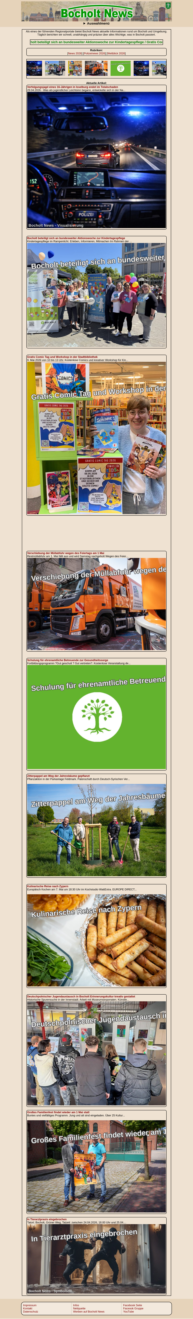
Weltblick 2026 (116, 53)
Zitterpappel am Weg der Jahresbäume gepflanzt (58, 775)
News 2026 (75, 53)
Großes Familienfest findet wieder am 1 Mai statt (58, 1112)
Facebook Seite (132, 1305)
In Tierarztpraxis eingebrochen (47, 1219)
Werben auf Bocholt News (88, 1311)
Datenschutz (30, 1311)
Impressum (29, 1305)
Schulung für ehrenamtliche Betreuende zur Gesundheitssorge (67, 660)
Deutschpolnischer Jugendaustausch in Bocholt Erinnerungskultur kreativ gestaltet (81, 996)
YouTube (128, 1311)
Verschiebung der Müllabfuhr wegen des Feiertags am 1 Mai (65, 553)
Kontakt (27, 1308)
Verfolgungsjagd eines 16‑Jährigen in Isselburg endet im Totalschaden (72, 87)
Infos (76, 1305)
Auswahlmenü (98, 23)
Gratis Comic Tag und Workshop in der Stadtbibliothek (62, 356)
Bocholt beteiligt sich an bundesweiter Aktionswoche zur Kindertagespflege (76, 238)
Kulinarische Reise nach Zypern (47, 886)
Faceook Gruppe (133, 1308)
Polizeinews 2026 (94, 53)
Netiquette (79, 1308)
